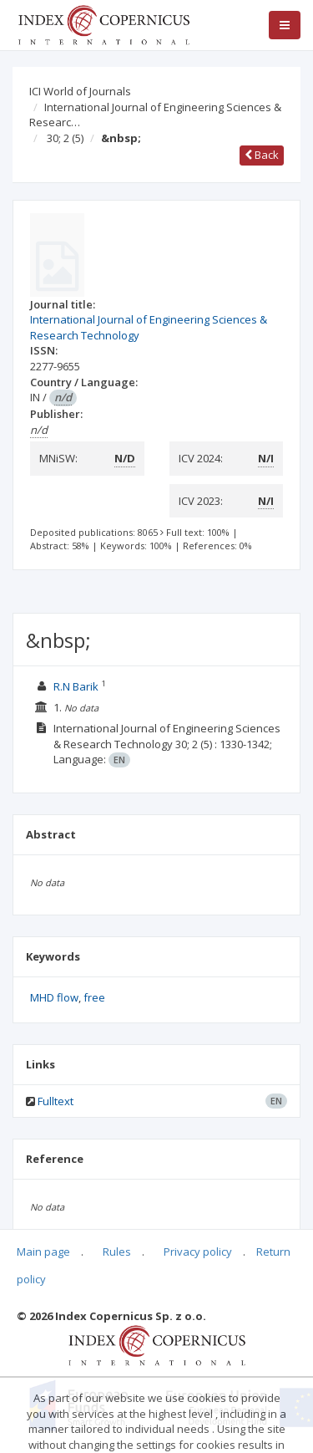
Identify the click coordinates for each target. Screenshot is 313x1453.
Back (262, 154)
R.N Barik (77, 686)
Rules (117, 1251)
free (94, 997)
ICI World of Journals (80, 91)
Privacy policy (198, 1251)
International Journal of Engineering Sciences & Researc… (155, 114)
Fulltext (55, 1101)
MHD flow (54, 997)
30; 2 (65, 137)
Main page (43, 1251)
